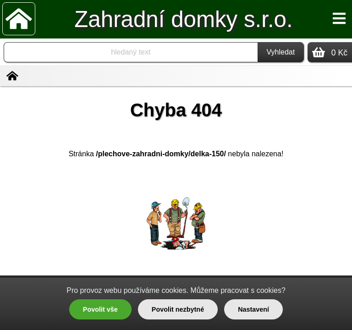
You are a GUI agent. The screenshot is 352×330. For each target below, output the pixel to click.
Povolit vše (100, 309)
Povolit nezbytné (178, 309)
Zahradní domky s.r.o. (183, 19)
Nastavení (253, 309)
